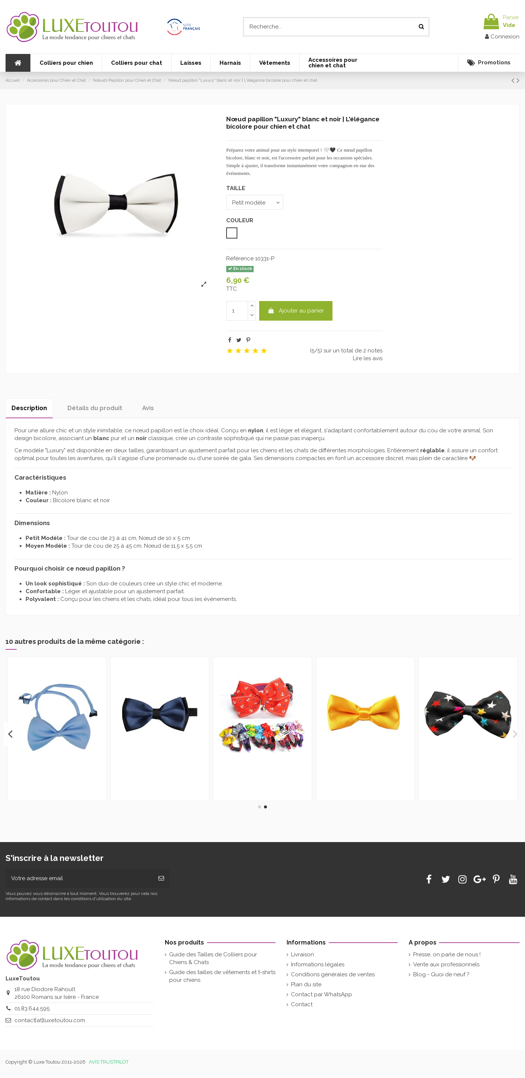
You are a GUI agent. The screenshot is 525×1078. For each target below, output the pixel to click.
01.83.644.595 (32, 1008)
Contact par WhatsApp (321, 994)
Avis (148, 408)
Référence (240, 258)
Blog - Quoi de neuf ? (441, 974)
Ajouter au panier (296, 310)
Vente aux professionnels (446, 964)
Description (29, 408)
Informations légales (317, 964)
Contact (301, 1004)
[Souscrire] (161, 878)
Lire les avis (367, 358)
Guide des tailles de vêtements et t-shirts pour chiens (222, 976)
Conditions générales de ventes (333, 974)
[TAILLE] (254, 202)
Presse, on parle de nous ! (447, 954)
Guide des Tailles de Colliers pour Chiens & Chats (213, 958)
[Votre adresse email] (79, 878)
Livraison (302, 954)
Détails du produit (94, 408)
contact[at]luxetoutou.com (49, 1020)
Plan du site (306, 984)
